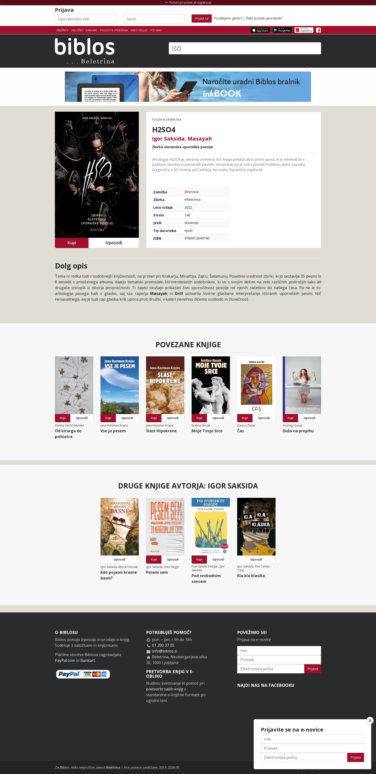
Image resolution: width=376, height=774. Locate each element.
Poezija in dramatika (166, 119)
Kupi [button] (71, 243)
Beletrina (191, 191)
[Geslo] (153, 19)
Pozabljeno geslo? (228, 18)
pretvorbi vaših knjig (164, 689)
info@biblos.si (164, 651)
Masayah (200, 138)
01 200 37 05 (163, 645)
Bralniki (91, 30)
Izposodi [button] (114, 243)
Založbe (77, 30)
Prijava (312, 668)
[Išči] (245, 48)
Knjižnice (62, 30)
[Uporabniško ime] (85, 19)
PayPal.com (65, 660)
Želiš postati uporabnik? (264, 18)
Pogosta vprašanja (114, 30)
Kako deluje (139, 30)
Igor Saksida (168, 138)
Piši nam (156, 30)
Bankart (87, 660)
